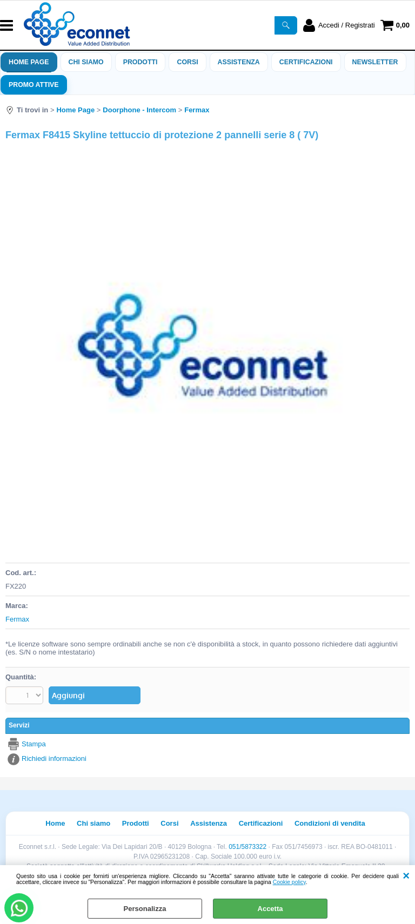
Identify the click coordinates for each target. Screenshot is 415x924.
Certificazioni (306, 62)
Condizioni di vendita (329, 823)
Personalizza (145, 909)
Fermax (17, 619)
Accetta (270, 909)
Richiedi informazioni (54, 758)
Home (55, 823)
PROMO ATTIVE (34, 85)
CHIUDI (406, 876)
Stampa (34, 744)
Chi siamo (86, 62)
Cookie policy (289, 882)
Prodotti (140, 62)
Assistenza (208, 823)
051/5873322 (247, 847)
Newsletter (375, 62)
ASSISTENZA (239, 62)
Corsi (187, 62)
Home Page (29, 62)
